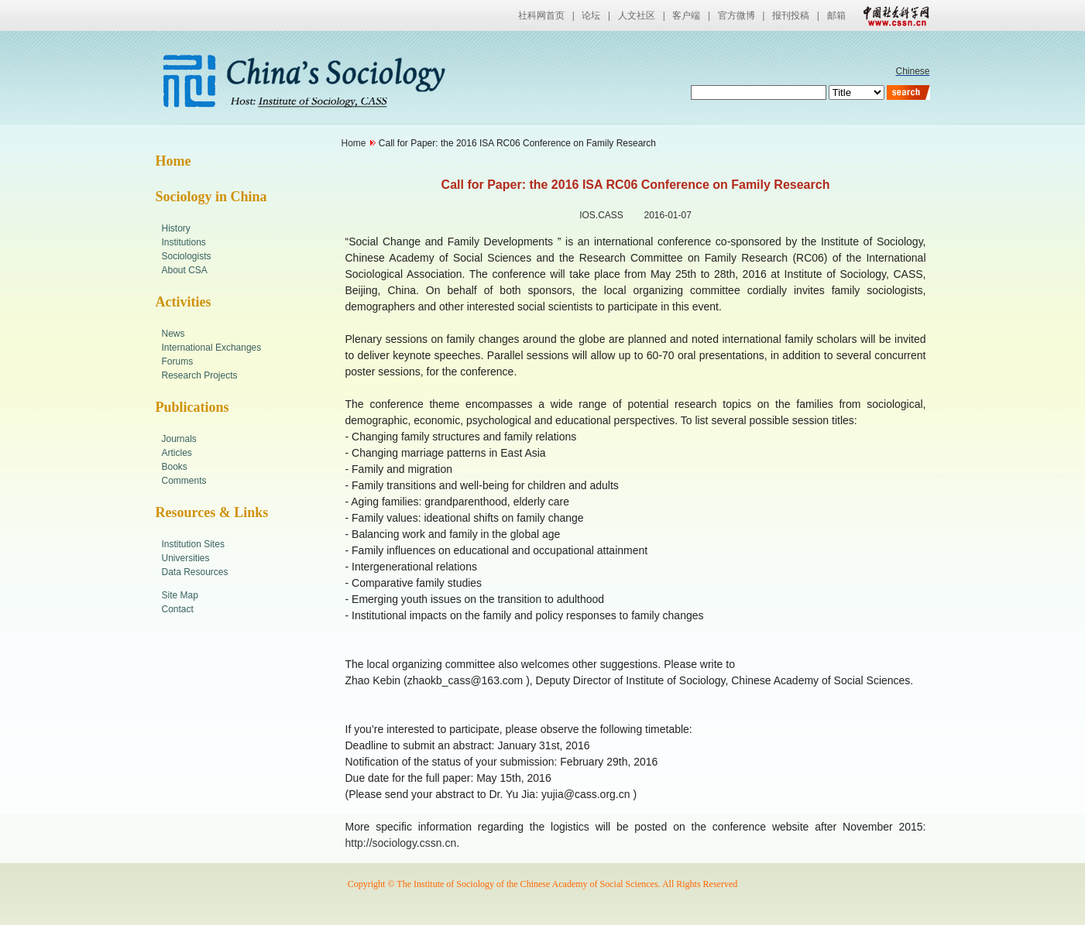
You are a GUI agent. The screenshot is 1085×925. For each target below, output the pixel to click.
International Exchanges (212, 347)
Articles (177, 452)
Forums (178, 361)
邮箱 (836, 15)
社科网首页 (541, 15)
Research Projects (200, 375)
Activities (183, 302)
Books (174, 466)
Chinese (912, 71)
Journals (179, 438)
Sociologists (186, 256)
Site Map (180, 595)
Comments (184, 480)
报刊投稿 (790, 15)
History (176, 228)
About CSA (185, 270)
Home (173, 161)
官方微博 (736, 15)
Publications (192, 407)
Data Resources (195, 572)
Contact (178, 609)
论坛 (591, 15)
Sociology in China (211, 196)
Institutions (184, 242)
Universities (186, 558)
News (173, 333)
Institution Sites (193, 544)
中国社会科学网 (893, 15)
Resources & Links (212, 512)
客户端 (686, 15)
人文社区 (636, 15)
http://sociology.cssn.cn (401, 843)
